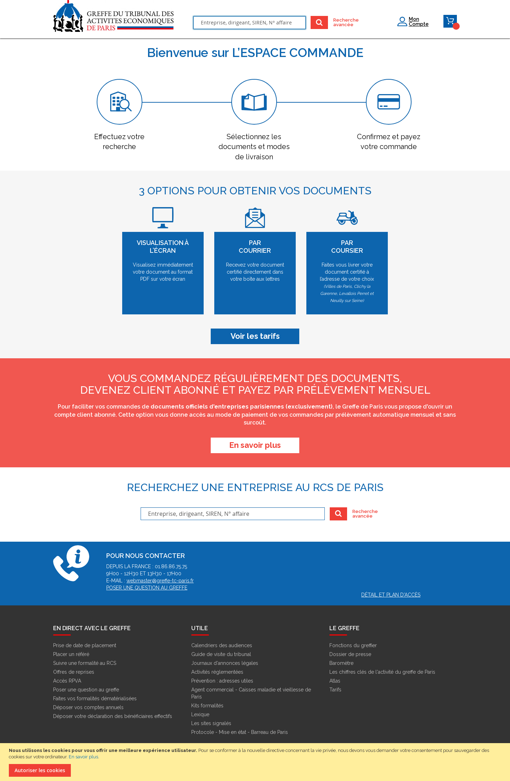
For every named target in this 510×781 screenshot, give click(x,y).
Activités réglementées (217, 672)
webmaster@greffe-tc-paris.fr (160, 580)
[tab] (119, 115)
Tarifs (335, 689)
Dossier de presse (350, 654)
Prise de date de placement (84, 645)
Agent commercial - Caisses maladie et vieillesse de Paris (251, 693)
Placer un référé (71, 654)
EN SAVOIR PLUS (255, 445)
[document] (256, 762)
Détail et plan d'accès (390, 595)
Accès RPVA (67, 681)
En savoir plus (83, 756)
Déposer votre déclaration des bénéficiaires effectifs (112, 716)
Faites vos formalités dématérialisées (95, 698)
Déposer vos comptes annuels (88, 707)
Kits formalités (207, 705)
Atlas (334, 681)
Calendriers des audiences (221, 645)
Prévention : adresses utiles (222, 681)
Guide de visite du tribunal (221, 654)
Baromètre (341, 663)
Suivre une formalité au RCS (84, 663)
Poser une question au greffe (146, 588)
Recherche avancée (342, 22)
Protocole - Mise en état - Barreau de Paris (239, 732)
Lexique (200, 714)
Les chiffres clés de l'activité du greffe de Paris (382, 672)
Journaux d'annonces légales (224, 663)
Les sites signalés (211, 723)
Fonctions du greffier (353, 645)
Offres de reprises (73, 672)
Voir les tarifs (255, 336)
